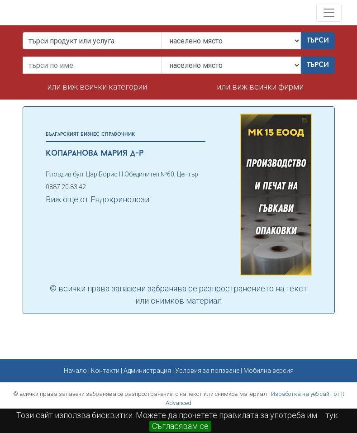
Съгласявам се (180, 426)
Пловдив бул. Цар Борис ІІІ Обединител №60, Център (122, 174)
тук (331, 415)
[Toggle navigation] (329, 13)
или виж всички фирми (260, 86)
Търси (318, 40)
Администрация (147, 370)
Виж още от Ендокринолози (97, 199)
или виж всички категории (97, 86)
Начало (75, 370)
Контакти (105, 370)
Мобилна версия (268, 370)
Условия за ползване (207, 370)
